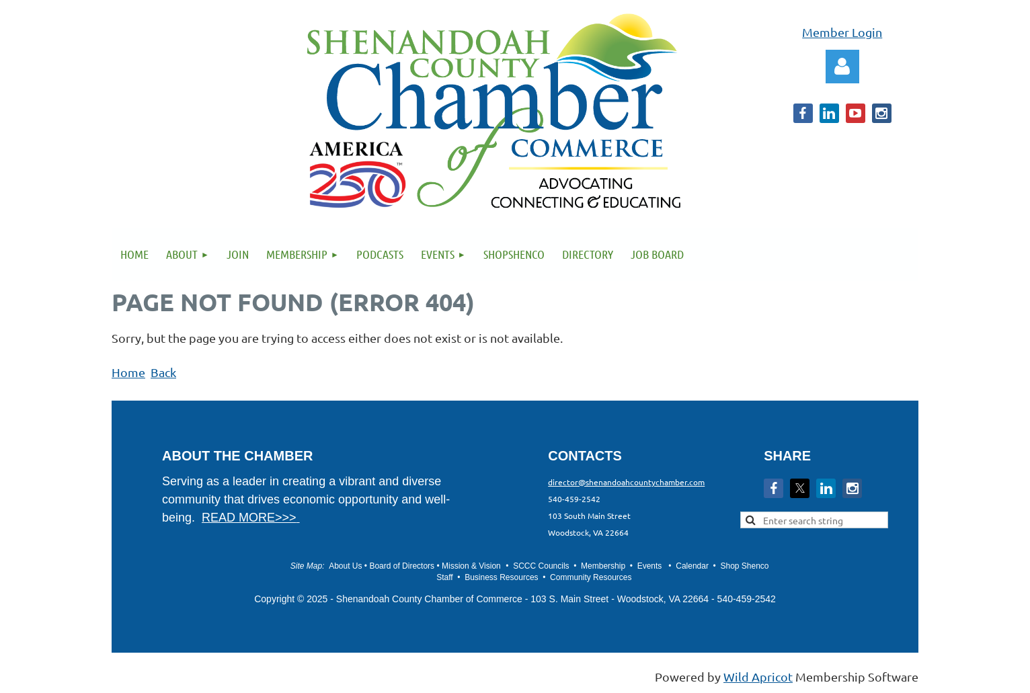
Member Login (842, 32)
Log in (842, 66)
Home (128, 372)
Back (163, 372)
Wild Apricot (758, 676)
